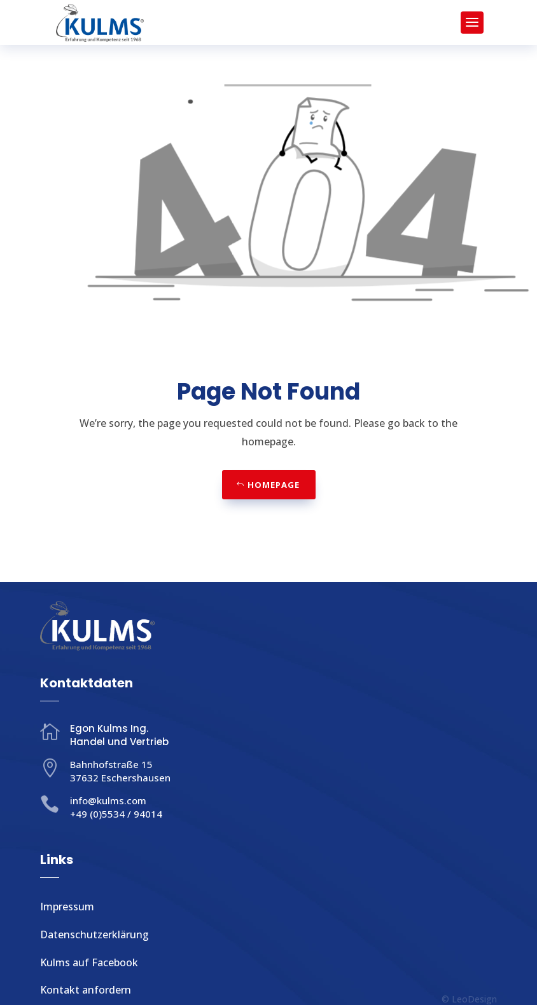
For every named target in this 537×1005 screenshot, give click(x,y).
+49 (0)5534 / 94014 (116, 813)
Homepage (274, 484)
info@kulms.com (108, 800)
